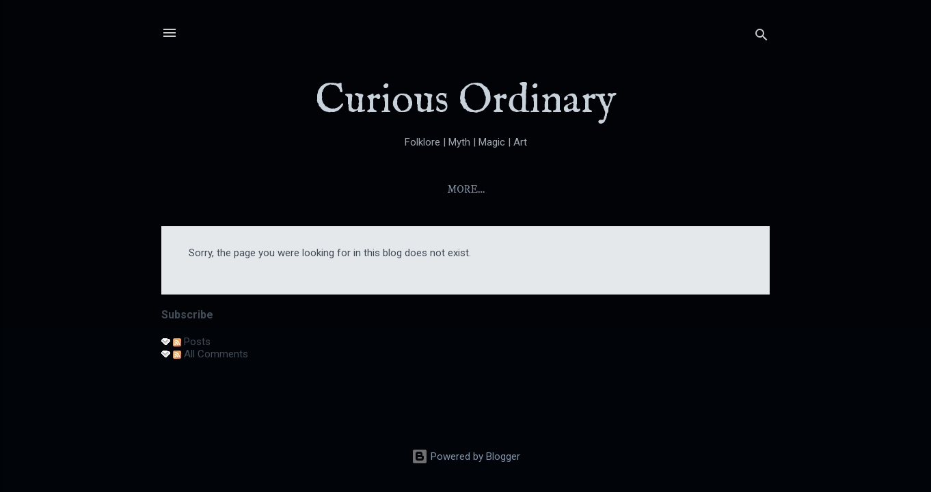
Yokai (512, 189)
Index (453, 189)
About (391, 189)
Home (332, 189)
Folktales (584, 189)
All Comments (210, 354)
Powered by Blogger (465, 456)
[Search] (761, 37)
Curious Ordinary (466, 101)
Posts (192, 342)
